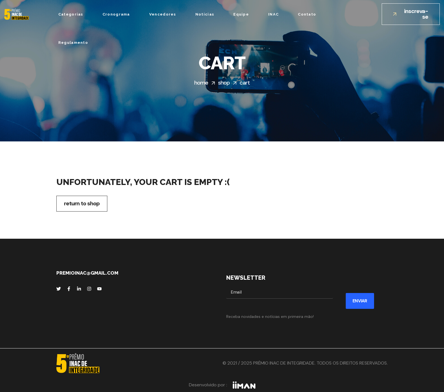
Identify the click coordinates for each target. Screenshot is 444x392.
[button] (411, 14)
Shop (224, 82)
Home (201, 82)
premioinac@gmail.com (87, 273)
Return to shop (82, 203)
